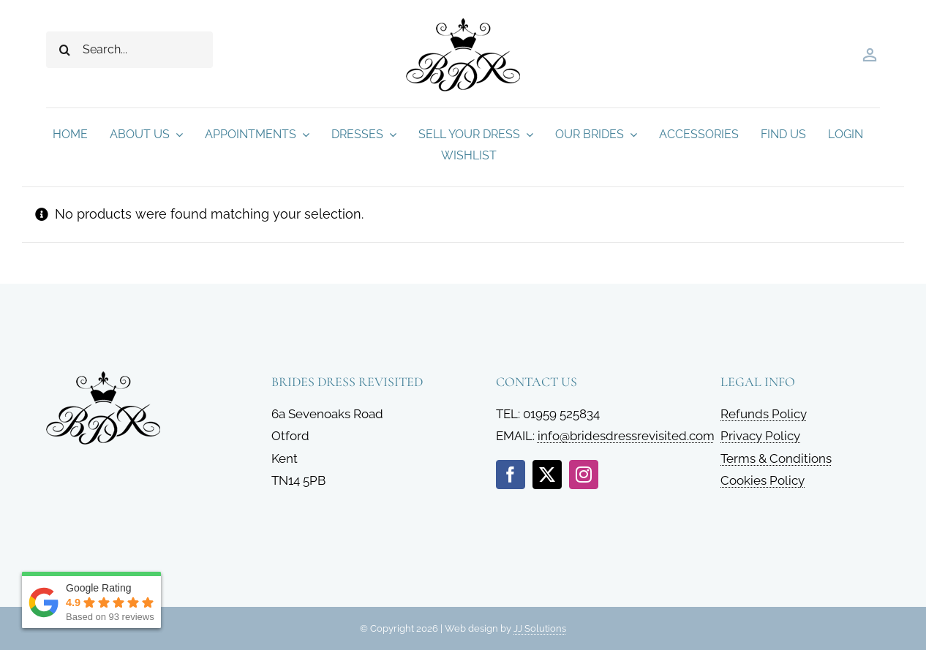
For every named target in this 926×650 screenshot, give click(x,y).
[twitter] (547, 474)
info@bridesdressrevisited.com (626, 435)
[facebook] (510, 474)
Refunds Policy (763, 414)
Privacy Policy (760, 435)
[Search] (64, 49)
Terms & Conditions (776, 458)
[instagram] (583, 474)
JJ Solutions (539, 628)
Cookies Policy (762, 480)
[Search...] (129, 49)
